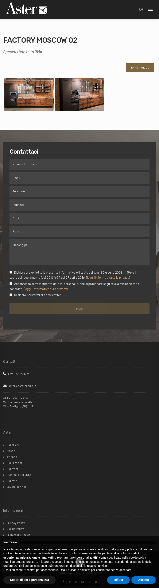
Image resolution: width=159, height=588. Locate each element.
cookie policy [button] (137, 557)
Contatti (12, 481)
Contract (12, 469)
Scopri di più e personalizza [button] (29, 579)
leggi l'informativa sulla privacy (108, 277)
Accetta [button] (143, 579)
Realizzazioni (15, 462)
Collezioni (13, 445)
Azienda (12, 457)
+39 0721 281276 (16, 374)
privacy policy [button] (126, 549)
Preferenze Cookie (19, 535)
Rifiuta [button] (118, 579)
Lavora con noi (16, 486)
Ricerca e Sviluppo (19, 474)
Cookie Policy (15, 528)
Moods (11, 451)
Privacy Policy (16, 523)
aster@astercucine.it (19, 386)
